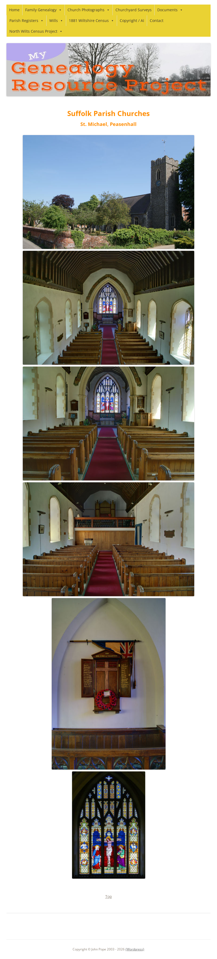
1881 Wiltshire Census (91, 20)
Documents (170, 9)
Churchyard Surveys (133, 9)
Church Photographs (89, 9)
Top (108, 896)
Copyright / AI (132, 20)
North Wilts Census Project (36, 31)
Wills (56, 20)
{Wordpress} (134, 949)
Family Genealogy (43, 9)
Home (14, 9)
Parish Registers (26, 20)
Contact (156, 20)
